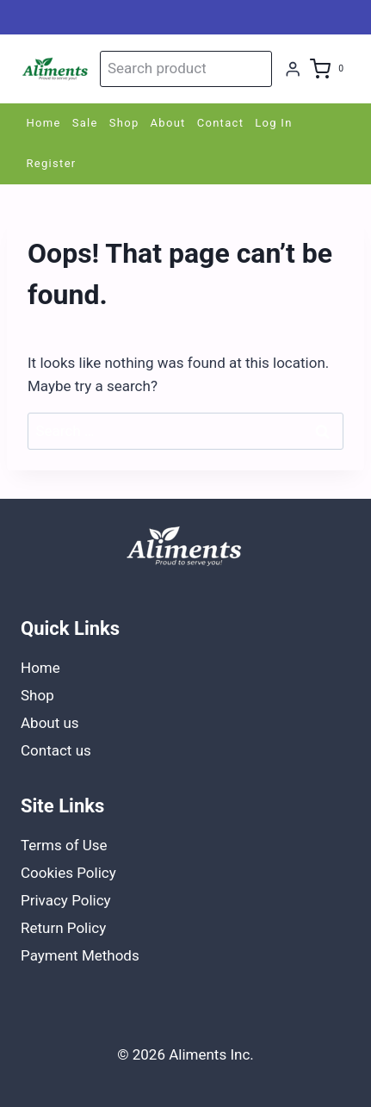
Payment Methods (80, 955)
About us (50, 722)
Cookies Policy (68, 872)
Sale (85, 122)
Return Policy (63, 927)
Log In (273, 122)
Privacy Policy (66, 900)
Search (255, 69)
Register (52, 163)
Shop (124, 122)
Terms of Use (64, 845)
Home (44, 122)
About (168, 122)
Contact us (56, 750)
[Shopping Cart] (330, 69)
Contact (220, 122)
